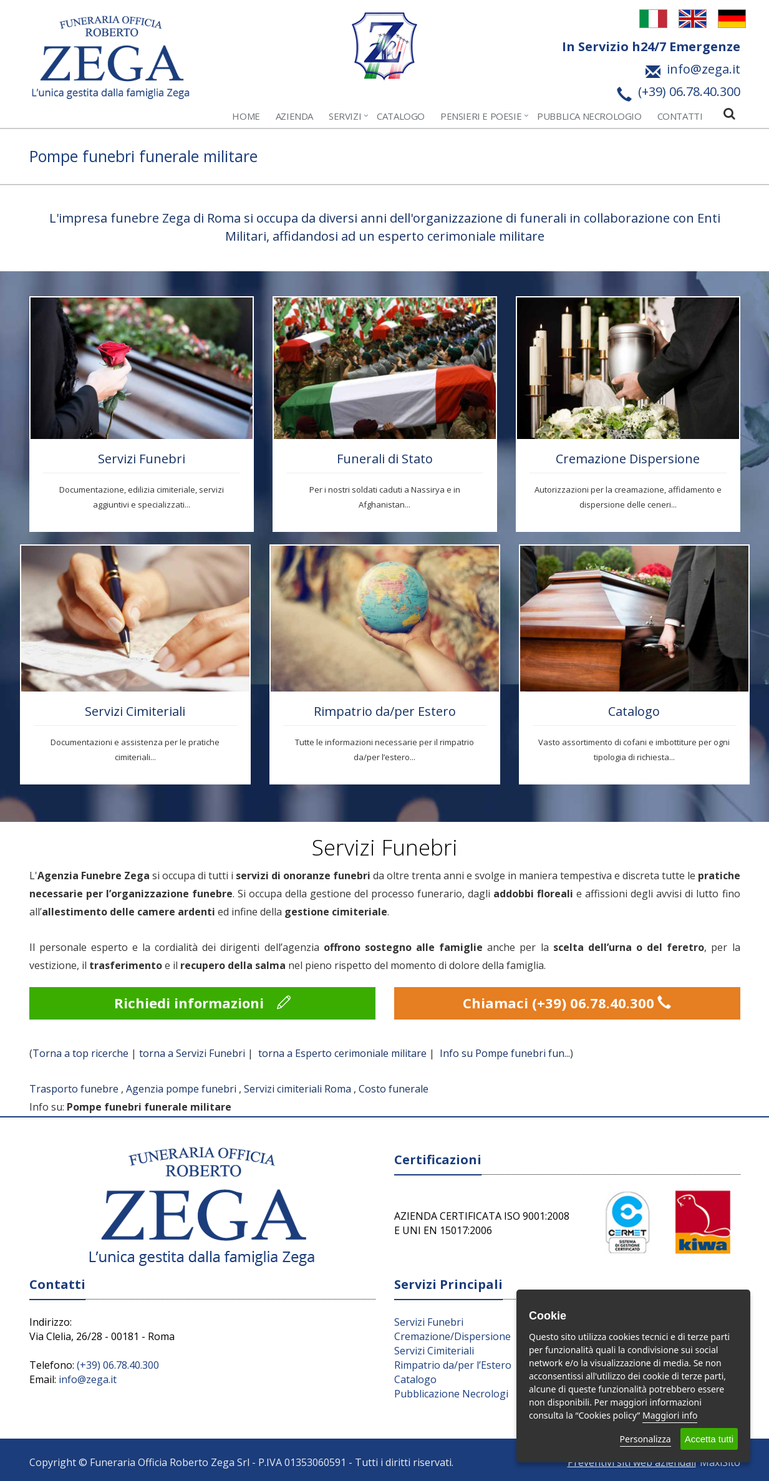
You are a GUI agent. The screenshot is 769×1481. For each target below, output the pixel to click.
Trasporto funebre (73, 1089)
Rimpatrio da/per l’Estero (452, 1365)
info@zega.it (88, 1379)
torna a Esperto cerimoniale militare (342, 1053)
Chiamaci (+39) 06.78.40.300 (567, 1002)
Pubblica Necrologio (589, 116)
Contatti (680, 116)
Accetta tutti (709, 1439)
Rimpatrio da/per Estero (385, 711)
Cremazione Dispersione (628, 458)
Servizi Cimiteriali (135, 711)
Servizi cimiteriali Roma (297, 1089)
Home (245, 116)
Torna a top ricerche (80, 1053)
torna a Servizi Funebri (192, 1053)
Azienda (294, 116)
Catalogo (401, 116)
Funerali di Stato (385, 458)
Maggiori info (669, 1415)
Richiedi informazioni (202, 1002)
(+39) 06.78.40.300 (118, 1365)
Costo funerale (393, 1089)
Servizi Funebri (141, 458)
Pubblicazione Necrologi (451, 1394)
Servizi (345, 116)
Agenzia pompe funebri (181, 1089)
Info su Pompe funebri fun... (505, 1053)
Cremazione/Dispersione (452, 1336)
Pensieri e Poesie (480, 116)
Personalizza (645, 1439)
